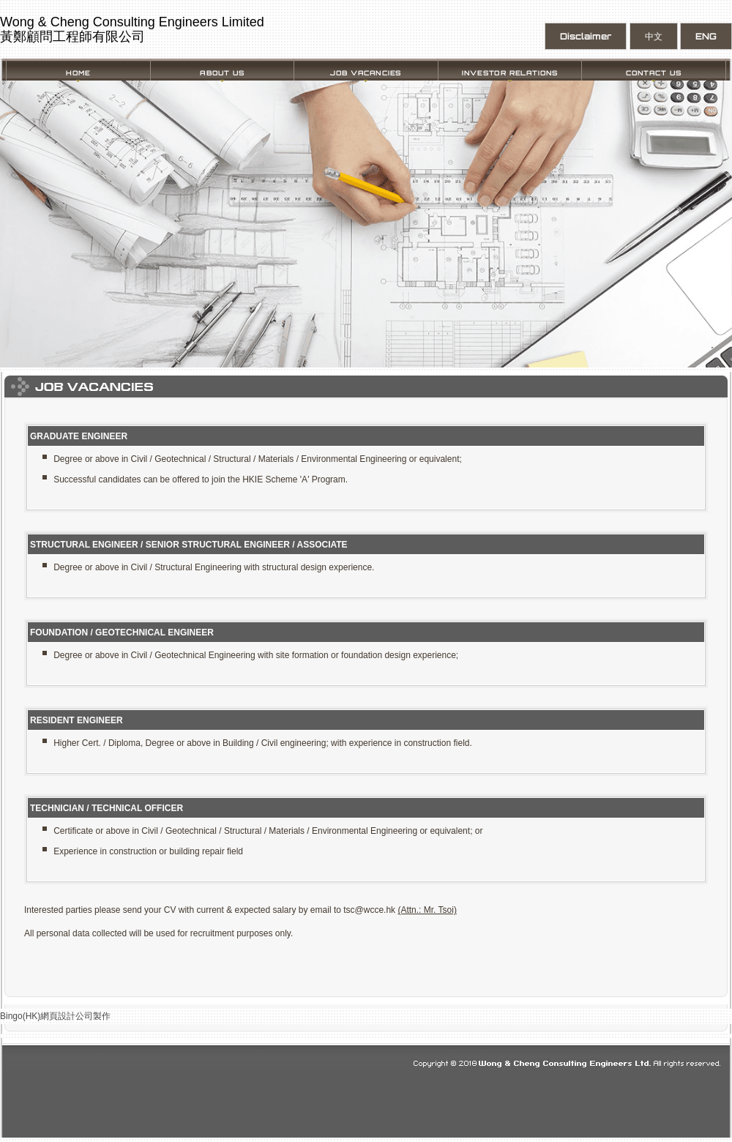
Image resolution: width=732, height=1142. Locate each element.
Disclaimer (585, 36)
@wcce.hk (375, 910)
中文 (653, 36)
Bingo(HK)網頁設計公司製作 (55, 1016)
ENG (706, 36)
